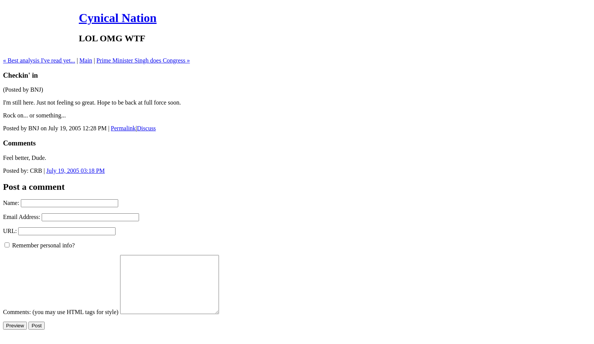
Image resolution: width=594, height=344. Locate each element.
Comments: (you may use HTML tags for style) (61, 323)
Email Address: (21, 217)
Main (86, 60)
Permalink (123, 128)
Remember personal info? (40, 245)
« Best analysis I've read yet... (39, 60)
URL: (10, 231)
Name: (11, 203)
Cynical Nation (117, 18)
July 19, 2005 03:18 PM (75, 170)
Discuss (146, 128)
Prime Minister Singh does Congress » (143, 60)
